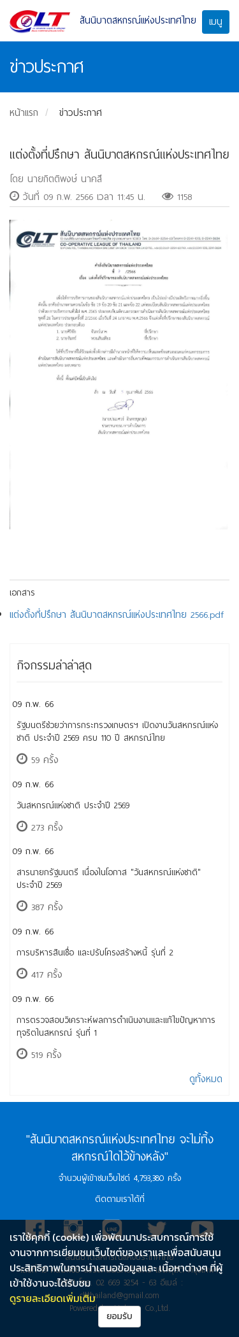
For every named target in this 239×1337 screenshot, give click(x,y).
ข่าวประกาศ (80, 112)
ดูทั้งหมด (205, 1079)
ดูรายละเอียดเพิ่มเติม (53, 1298)
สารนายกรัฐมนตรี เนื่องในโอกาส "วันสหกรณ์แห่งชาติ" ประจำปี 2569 (109, 878)
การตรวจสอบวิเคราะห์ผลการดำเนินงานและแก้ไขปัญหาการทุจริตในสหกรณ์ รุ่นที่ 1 (116, 1026)
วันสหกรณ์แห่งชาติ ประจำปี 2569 (73, 805)
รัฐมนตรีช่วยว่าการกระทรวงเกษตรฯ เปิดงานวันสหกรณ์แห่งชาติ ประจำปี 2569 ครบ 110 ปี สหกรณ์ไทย (117, 731)
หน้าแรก (24, 112)
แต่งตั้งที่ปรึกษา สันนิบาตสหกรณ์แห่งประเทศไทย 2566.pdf (117, 614)
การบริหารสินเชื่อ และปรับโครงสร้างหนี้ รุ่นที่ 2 (95, 952)
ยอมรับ (119, 1316)
